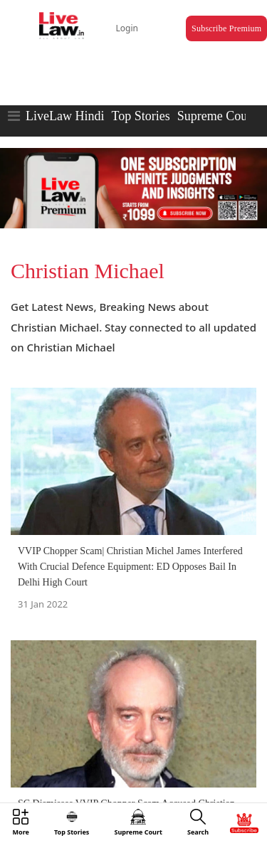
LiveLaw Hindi (65, 116)
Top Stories (140, 116)
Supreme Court (216, 116)
